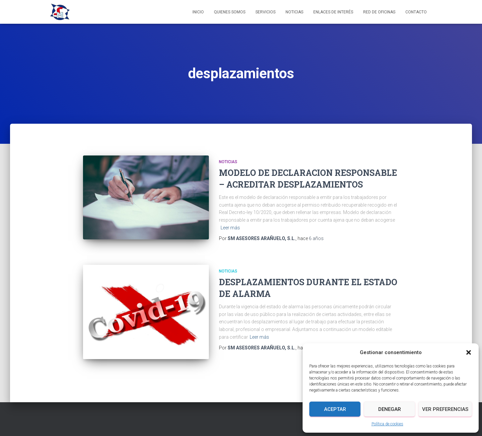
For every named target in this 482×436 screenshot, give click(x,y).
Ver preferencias (445, 409)
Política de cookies (387, 424)
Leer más (230, 227)
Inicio (198, 12)
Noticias (294, 12)
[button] (468, 352)
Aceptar (335, 409)
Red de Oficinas (379, 12)
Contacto (416, 12)
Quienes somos (229, 12)
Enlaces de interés (333, 12)
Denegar (389, 409)
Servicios (265, 12)
